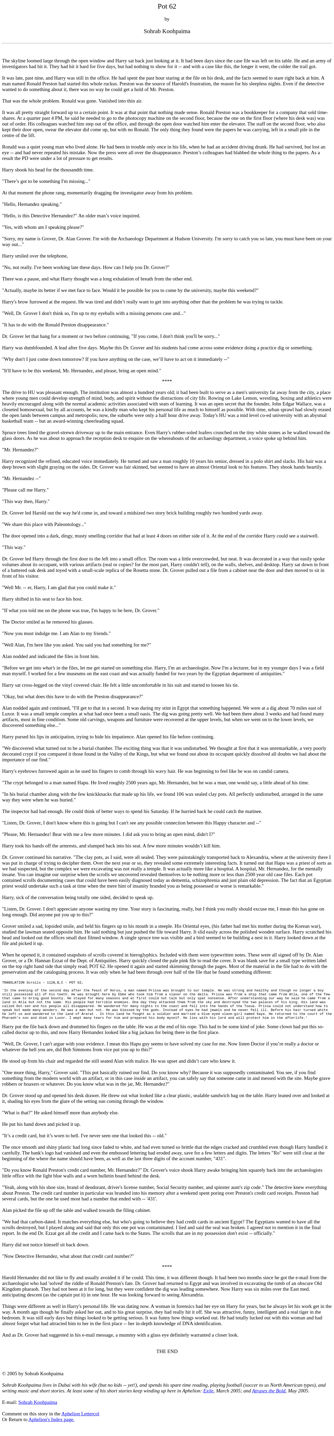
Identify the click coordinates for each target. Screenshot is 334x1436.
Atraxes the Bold (268, 1390)
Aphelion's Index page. (51, 1419)
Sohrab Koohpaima (37, 1402)
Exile (208, 1390)
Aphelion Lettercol (80, 1413)
